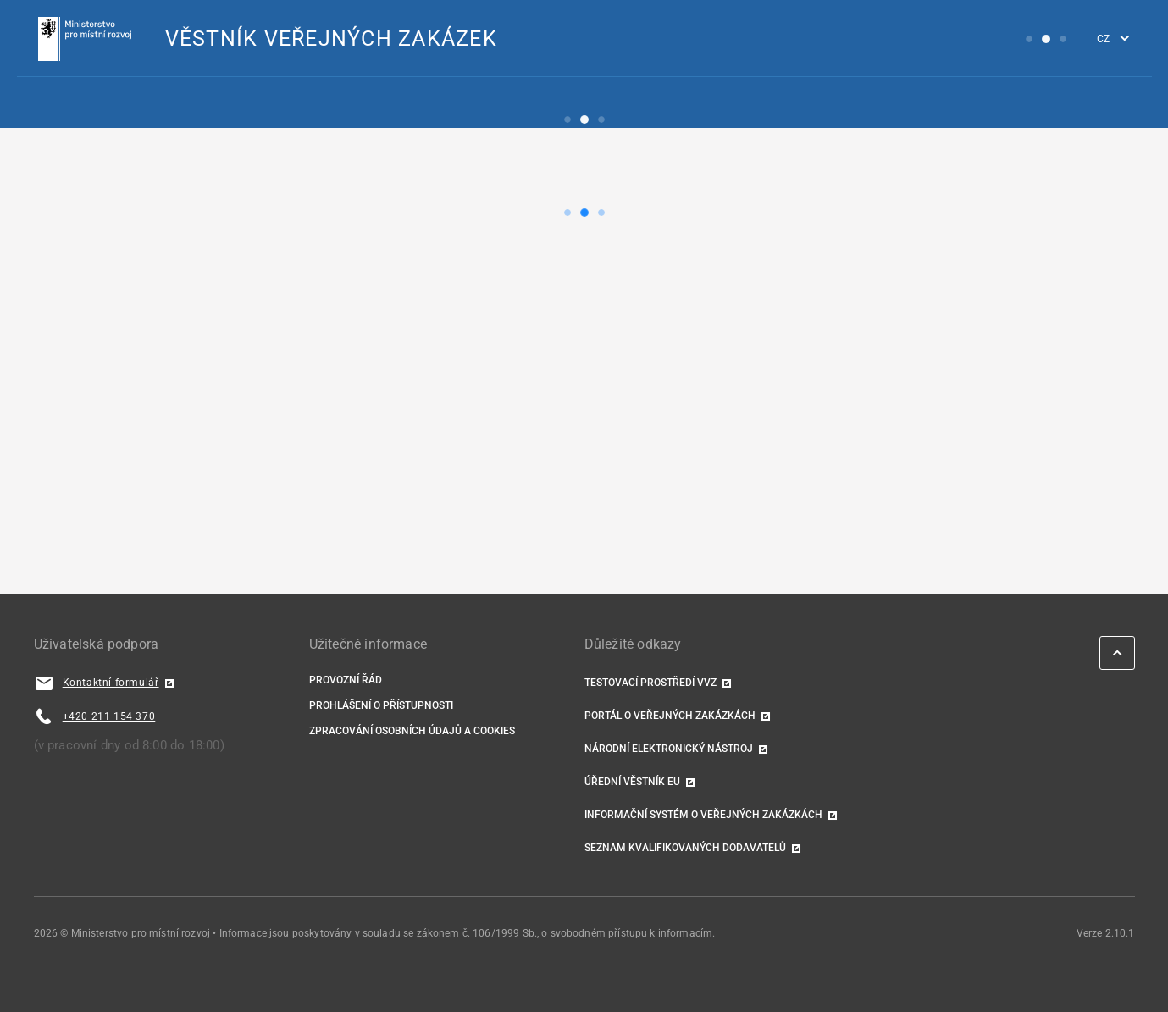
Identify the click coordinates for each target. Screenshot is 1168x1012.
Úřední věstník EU (632, 782)
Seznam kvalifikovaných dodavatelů (685, 848)
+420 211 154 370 (109, 716)
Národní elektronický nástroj (668, 749)
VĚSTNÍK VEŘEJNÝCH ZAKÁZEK (331, 38)
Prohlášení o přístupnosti (381, 705)
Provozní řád (345, 680)
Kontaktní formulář (111, 682)
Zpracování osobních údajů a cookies (412, 731)
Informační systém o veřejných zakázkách (703, 815)
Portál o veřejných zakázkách (670, 716)
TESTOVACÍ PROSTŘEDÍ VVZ (650, 682)
